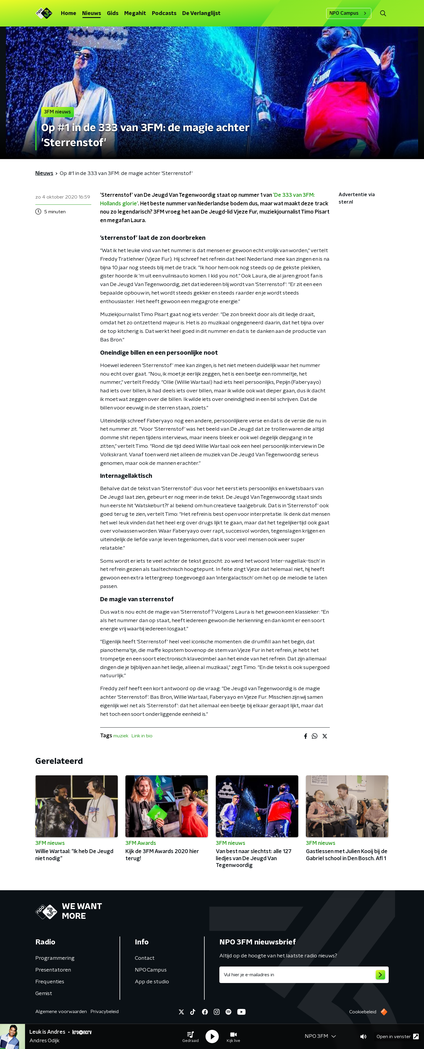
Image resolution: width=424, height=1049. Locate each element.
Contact (145, 958)
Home (68, 13)
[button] (190, 1036)
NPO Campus (348, 13)
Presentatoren (53, 970)
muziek (120, 736)
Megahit (135, 13)
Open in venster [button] (398, 1036)
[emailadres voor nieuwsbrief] (304, 975)
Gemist (43, 993)
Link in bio (142, 736)
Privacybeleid (104, 1011)
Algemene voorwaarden (61, 1011)
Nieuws (91, 13)
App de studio (152, 981)
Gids (112, 13)
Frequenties (49, 981)
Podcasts (164, 13)
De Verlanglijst (201, 13)
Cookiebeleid (362, 1012)
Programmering (54, 958)
